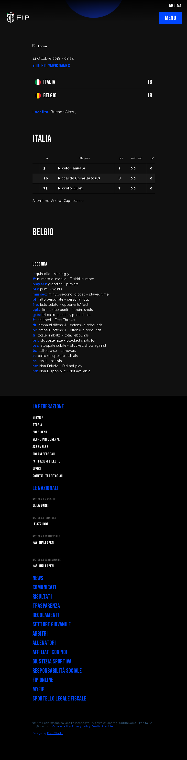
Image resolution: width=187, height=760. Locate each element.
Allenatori (44, 643)
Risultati (42, 597)
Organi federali (44, 454)
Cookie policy (62, 726)
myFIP (38, 689)
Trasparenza (46, 606)
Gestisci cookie (102, 726)
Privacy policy (81, 726)
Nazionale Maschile (44, 499)
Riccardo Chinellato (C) (79, 178)
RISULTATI (175, 6)
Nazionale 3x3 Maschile (46, 536)
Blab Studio (55, 733)
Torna (40, 46)
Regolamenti (46, 615)
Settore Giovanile (52, 624)
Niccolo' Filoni (70, 188)
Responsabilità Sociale (57, 671)
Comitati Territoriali (48, 476)
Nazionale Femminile (44, 518)
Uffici (37, 468)
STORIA (37, 425)
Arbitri (40, 634)
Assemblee (41, 446)
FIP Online (43, 680)
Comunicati (44, 587)
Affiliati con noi (50, 652)
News (38, 578)
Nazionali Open (43, 542)
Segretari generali (47, 439)
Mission (38, 417)
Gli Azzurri (41, 505)
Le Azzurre (41, 524)
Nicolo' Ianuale (71, 168)
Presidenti (40, 432)
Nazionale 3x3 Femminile (47, 560)
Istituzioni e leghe (46, 461)
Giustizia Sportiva (52, 661)
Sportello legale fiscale (60, 698)
